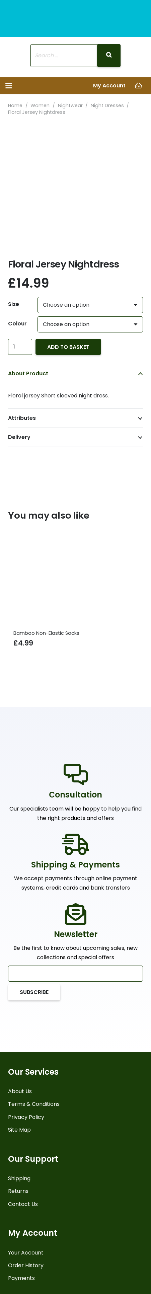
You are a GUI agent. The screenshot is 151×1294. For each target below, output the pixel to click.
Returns (18, 1191)
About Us (20, 1091)
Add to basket (68, 347)
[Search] (109, 55)
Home (15, 105)
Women (40, 105)
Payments (21, 1278)
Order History (26, 1265)
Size (13, 304)
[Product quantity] (20, 347)
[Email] (75, 974)
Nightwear (70, 105)
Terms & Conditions (34, 1104)
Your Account (26, 1253)
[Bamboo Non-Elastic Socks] (75, 577)
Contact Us (23, 1204)
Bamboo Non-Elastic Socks (46, 633)
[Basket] (138, 85)
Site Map (19, 1130)
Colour (17, 323)
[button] (8, 85)
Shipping (19, 1178)
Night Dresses (107, 105)
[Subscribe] (34, 992)
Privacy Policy (26, 1117)
